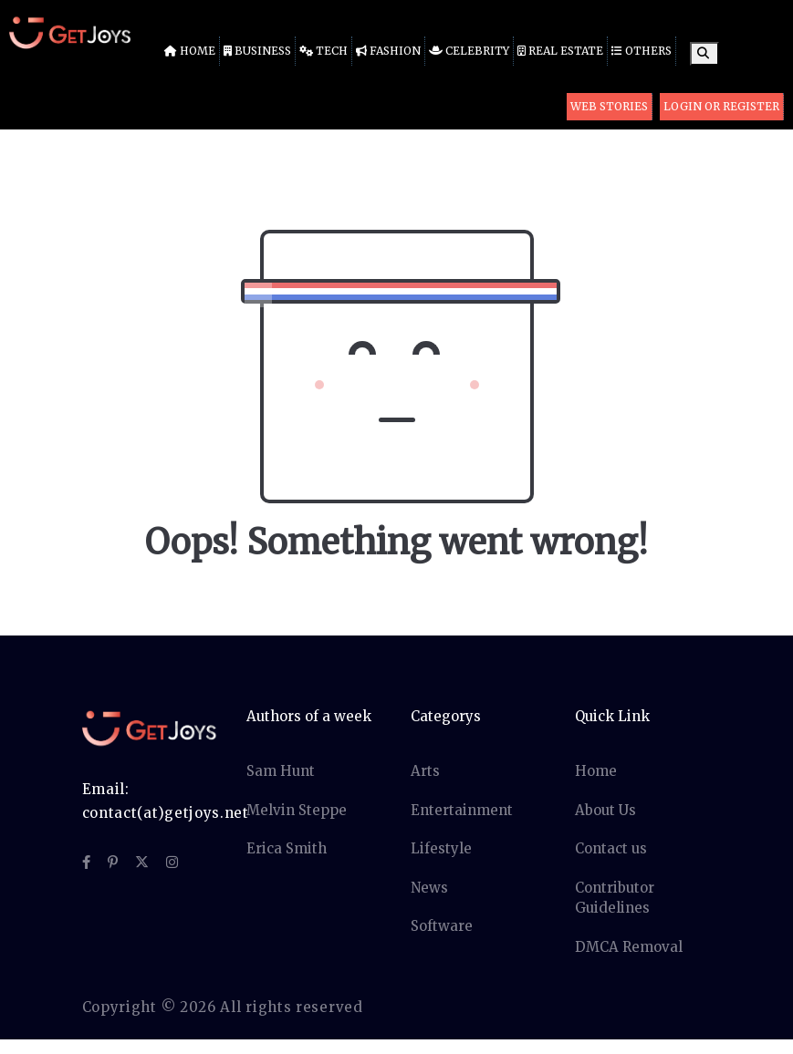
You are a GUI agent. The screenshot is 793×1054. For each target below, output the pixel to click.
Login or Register (721, 106)
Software (442, 926)
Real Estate (560, 51)
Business (257, 51)
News (429, 887)
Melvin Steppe (296, 810)
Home (189, 51)
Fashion (388, 51)
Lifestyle (441, 848)
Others (641, 51)
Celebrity (469, 51)
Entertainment (462, 810)
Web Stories (609, 106)
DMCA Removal (629, 947)
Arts (425, 771)
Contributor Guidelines (614, 898)
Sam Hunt (280, 771)
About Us (605, 810)
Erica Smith (286, 848)
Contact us (611, 848)
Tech (323, 51)
